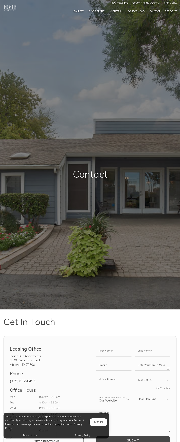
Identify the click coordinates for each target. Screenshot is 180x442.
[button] (168, 366)
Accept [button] (98, 422)
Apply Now (171, 3)
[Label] (133, 420)
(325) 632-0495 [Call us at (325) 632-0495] (119, 3)
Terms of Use (30, 435)
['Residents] (171, 11)
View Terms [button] (163, 387)
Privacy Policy (82, 435)
